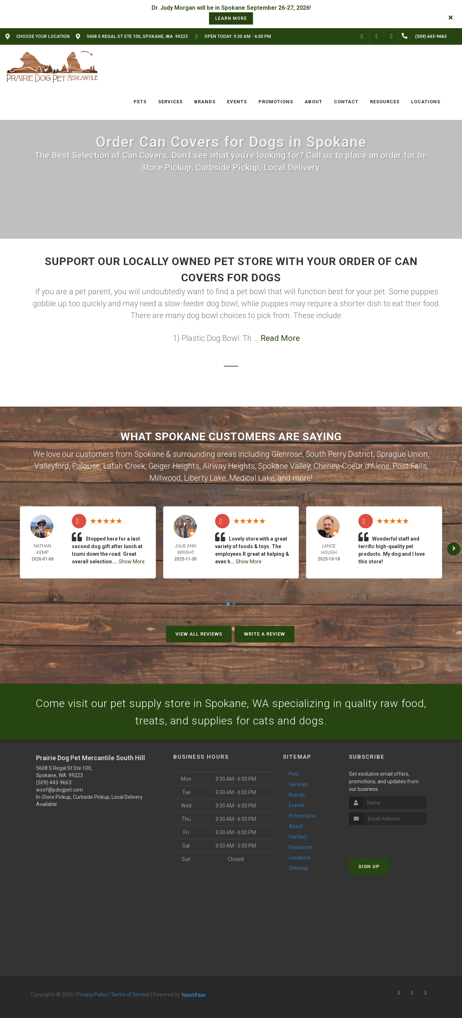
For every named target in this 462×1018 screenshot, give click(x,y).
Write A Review (264, 634)
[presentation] (387, 838)
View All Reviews (198, 634)
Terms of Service (130, 994)
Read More (280, 338)
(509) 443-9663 (53, 782)
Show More (132, 561)
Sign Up (369, 866)
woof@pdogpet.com (59, 790)
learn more (231, 18)
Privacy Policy (92, 994)
